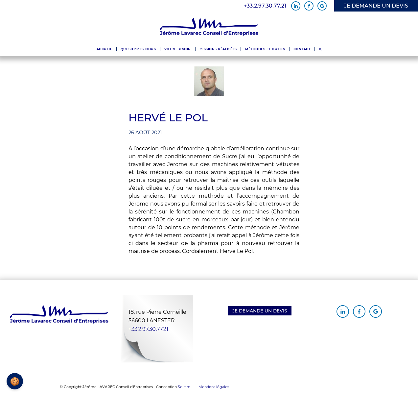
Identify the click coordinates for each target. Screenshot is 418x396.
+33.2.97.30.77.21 (265, 6)
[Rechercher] (320, 49)
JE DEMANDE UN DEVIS (376, 6)
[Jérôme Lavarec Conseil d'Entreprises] (209, 27)
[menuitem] (104, 49)
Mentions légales (213, 386)
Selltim (184, 386)
